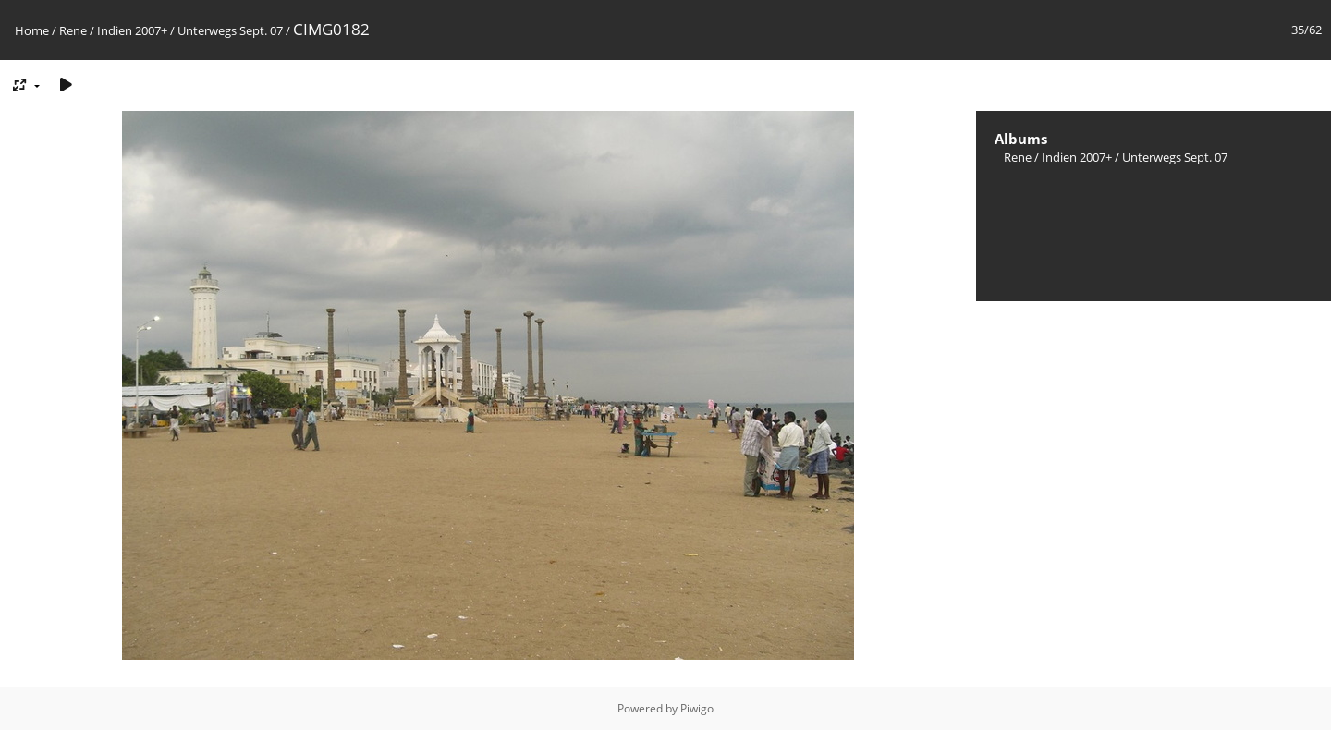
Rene (73, 30)
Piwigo (697, 708)
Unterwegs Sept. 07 (230, 30)
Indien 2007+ (132, 30)
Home (32, 30)
